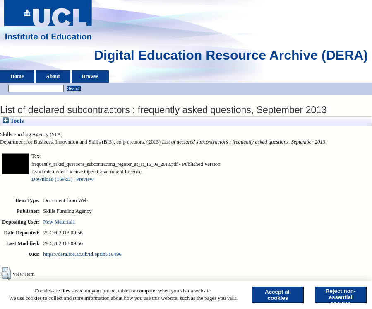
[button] (6, 273)
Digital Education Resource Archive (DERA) (231, 57)
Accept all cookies (278, 295)
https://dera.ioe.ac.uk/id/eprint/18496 (82, 254)
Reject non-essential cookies (341, 295)
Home (17, 76)
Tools (13, 120)
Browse (90, 76)
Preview (85, 179)
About (53, 76)
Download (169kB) (51, 179)
